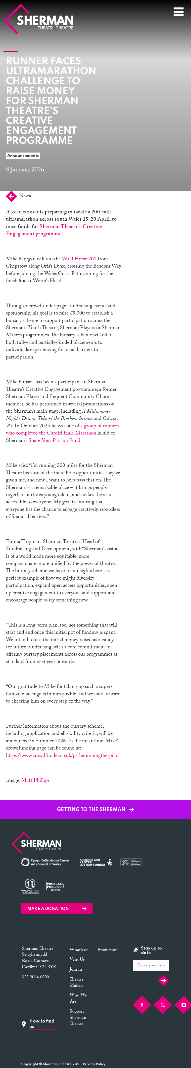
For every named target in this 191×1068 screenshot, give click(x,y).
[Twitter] (163, 1005)
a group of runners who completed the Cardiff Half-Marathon (62, 430)
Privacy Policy (94, 1064)
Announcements (23, 156)
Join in (76, 970)
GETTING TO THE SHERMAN (95, 809)
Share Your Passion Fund (54, 441)
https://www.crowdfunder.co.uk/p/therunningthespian (62, 756)
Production (107, 950)
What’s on (79, 950)
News (18, 196)
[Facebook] (142, 1005)
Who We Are (78, 999)
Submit (163, 980)
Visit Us (77, 960)
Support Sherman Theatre (78, 1018)
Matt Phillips (35, 781)
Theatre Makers (77, 983)
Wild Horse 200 (79, 259)
